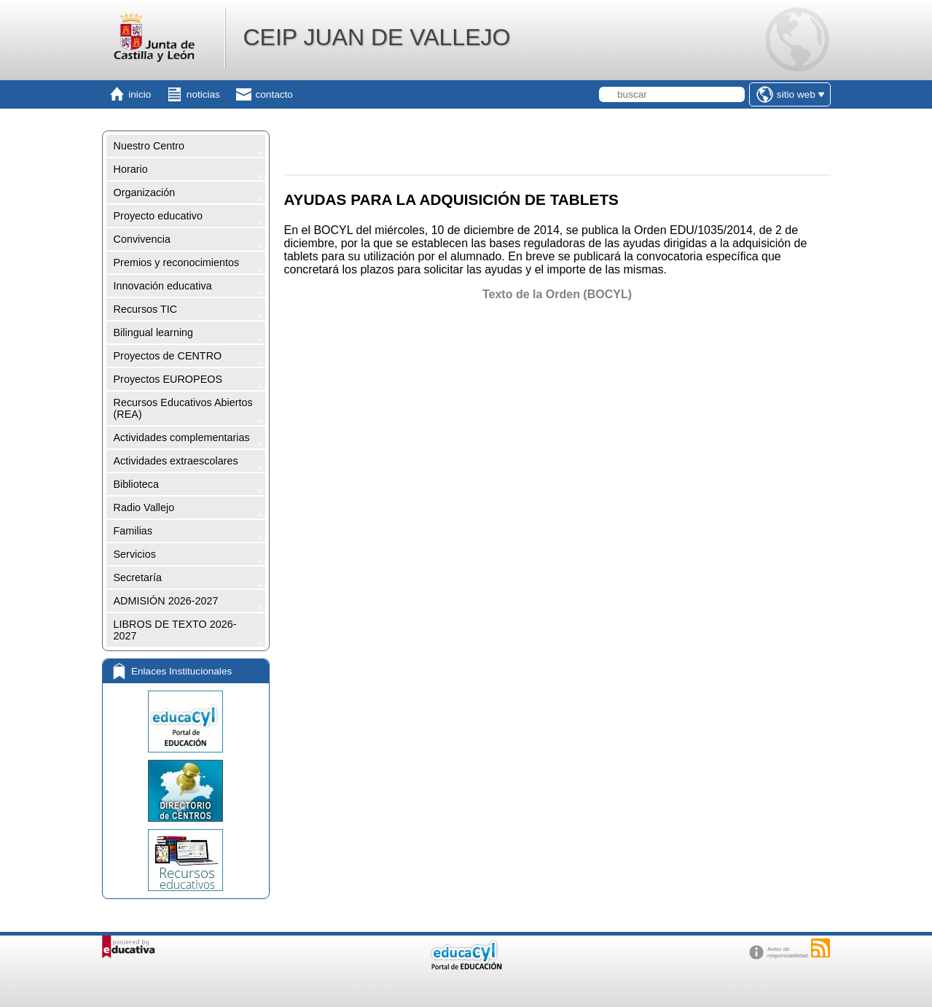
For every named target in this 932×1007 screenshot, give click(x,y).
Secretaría (138, 577)
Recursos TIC (146, 309)
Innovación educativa (163, 286)
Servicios (135, 554)
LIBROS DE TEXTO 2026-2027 (175, 630)
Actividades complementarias (182, 437)
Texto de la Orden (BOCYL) (557, 294)
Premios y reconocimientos (177, 262)
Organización (145, 192)
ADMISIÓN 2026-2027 (166, 601)
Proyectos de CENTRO (168, 356)
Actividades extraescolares (176, 461)
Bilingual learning (154, 332)
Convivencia (142, 239)
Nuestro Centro (149, 146)
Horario (131, 169)
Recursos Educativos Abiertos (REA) (183, 408)
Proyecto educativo (158, 216)
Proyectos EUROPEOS (168, 379)
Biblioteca (136, 484)
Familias (133, 531)
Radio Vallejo (144, 507)
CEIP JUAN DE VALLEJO (376, 37)
